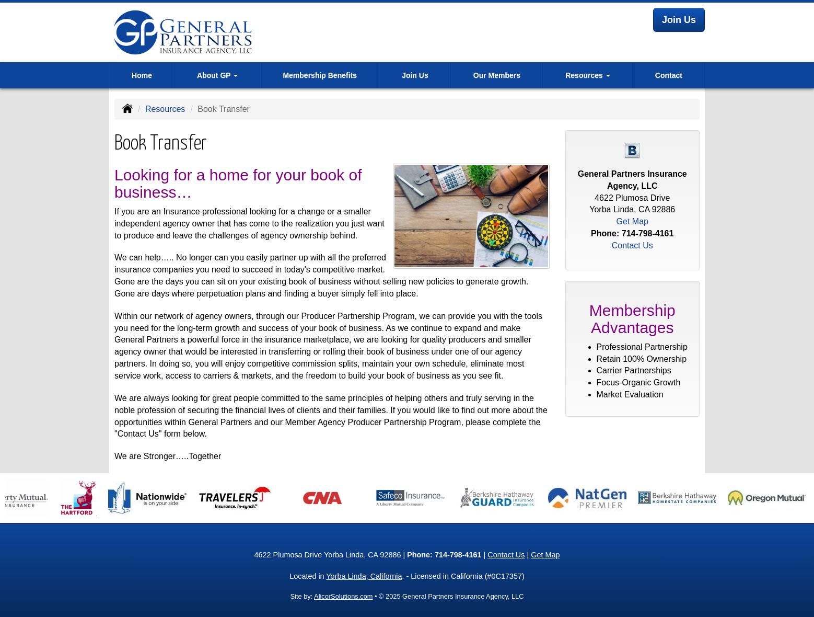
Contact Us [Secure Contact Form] (632, 245)
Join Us (679, 20)
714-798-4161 (648, 233)
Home (142, 75)
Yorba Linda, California (364, 576)
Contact (668, 75)
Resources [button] (587, 75)
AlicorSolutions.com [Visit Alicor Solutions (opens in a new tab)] (343, 596)
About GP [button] (217, 75)
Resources (165, 109)
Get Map (632, 221)
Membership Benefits (320, 75)
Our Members (496, 75)
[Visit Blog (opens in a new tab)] (632, 149)
